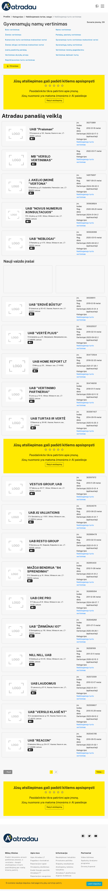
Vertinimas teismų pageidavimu (70, 50)
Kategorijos (18, 17)
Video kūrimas (87, 857)
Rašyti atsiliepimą (54, 100)
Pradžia (6, 17)
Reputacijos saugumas (40, 876)
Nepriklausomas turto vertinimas (20, 60)
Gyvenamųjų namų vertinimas (69, 45)
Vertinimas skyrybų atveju (16, 55)
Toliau (99, 772)
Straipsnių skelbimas (39, 867)
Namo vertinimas (63, 30)
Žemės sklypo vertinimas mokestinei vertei (24, 45)
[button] (102, 6)
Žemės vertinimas (13, 35)
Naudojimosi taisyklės (66, 857)
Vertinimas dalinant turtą (67, 55)
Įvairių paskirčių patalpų (16, 50)
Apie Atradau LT (37, 857)
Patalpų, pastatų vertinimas (68, 35)
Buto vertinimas (12, 30)
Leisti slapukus (94, 884)
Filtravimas (12, 66)
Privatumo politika (64, 860)
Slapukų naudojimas (65, 864)
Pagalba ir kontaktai (39, 860)
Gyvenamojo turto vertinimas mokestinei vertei (77, 40)
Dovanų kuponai (88, 866)
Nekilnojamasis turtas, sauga (39, 17)
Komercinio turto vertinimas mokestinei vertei (26, 40)
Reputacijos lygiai (38, 864)
